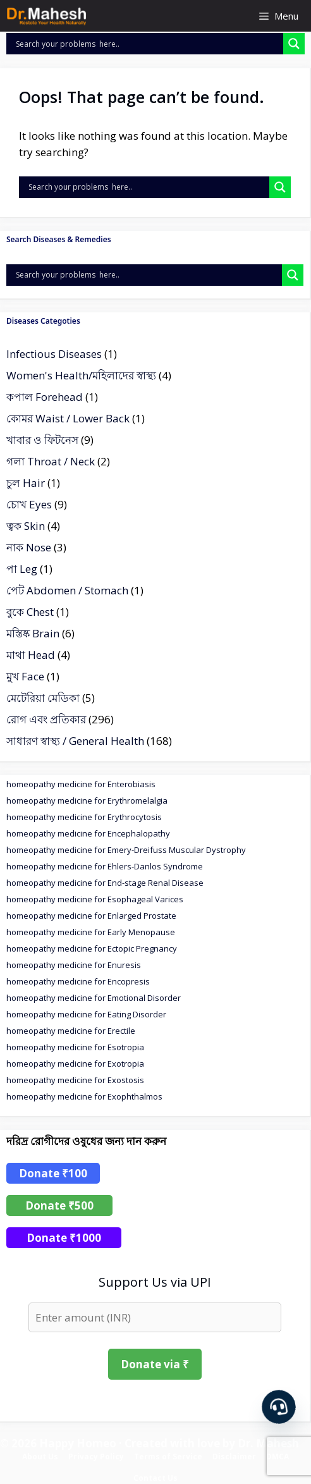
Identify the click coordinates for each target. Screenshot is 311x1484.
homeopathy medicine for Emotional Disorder (93, 997)
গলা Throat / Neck (50, 461)
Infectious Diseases (54, 353)
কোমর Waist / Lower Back (68, 418)
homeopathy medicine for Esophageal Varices (94, 899)
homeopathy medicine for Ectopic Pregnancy (91, 948)
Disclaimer (234, 1456)
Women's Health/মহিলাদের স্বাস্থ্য (81, 375)
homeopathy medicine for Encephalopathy (88, 833)
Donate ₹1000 (64, 1237)
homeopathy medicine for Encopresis (78, 981)
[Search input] (148, 43)
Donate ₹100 (53, 1173)
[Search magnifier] (294, 43)
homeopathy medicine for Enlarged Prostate (91, 915)
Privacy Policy (96, 1456)
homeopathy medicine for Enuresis (73, 965)
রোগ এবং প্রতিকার (46, 719)
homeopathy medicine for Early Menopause (90, 932)
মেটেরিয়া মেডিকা (43, 697)
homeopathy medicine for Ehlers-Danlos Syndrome (104, 866)
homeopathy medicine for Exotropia (75, 1063)
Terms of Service (168, 1456)
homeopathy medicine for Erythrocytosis (84, 817)
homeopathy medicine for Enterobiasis (81, 784)
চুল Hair (25, 482)
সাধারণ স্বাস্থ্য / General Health (75, 740)
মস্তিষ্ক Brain (32, 633)
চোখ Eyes (29, 504)
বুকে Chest (30, 611)
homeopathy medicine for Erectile (70, 1030)
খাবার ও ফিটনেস (42, 439)
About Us (40, 1456)
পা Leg (21, 568)
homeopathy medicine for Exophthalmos (84, 1096)
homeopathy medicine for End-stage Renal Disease (105, 882)
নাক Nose (28, 547)
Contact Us (155, 1478)
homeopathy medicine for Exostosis (75, 1080)
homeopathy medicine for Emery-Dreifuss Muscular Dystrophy (126, 849)
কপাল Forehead (44, 396)
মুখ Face (25, 676)
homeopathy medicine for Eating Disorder (86, 1014)
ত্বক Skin (25, 525)
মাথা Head (30, 654)
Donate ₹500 (59, 1205)
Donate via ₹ (155, 1364)
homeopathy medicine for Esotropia (75, 1047)
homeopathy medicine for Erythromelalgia (87, 800)
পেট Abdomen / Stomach (67, 590)
